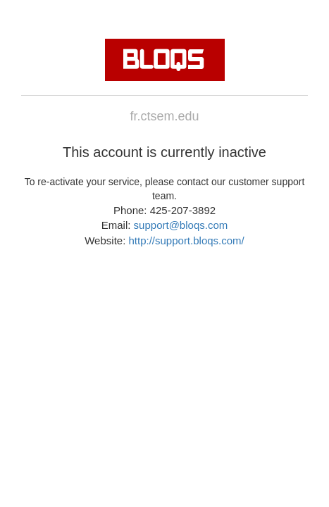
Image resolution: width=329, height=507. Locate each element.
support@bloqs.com (181, 225)
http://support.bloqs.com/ (186, 240)
